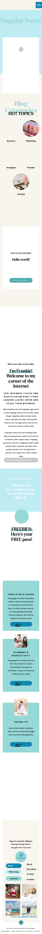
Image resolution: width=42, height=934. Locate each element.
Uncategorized (21, 253)
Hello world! (21, 259)
